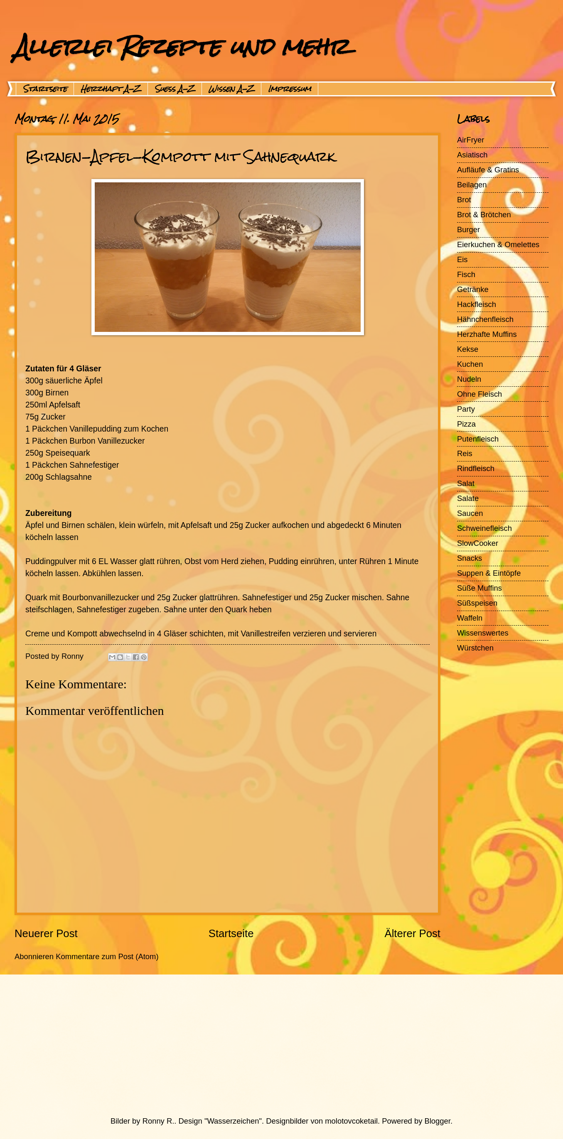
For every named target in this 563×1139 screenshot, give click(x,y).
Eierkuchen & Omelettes (498, 244)
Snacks (469, 558)
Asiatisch (472, 154)
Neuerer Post (46, 933)
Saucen (470, 513)
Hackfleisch (476, 304)
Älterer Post (412, 933)
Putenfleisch (478, 438)
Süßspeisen (477, 603)
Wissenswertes (483, 632)
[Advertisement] (261, 1045)
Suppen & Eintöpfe (489, 573)
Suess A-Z (175, 89)
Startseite (45, 89)
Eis (462, 259)
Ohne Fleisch (479, 394)
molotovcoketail (351, 1121)
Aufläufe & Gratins (488, 169)
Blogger (437, 1121)
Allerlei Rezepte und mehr (182, 46)
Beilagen (472, 184)
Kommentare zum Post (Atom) (107, 956)
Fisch (466, 274)
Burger (468, 229)
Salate (468, 498)
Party (466, 409)
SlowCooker (477, 543)
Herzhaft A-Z (111, 89)
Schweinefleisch (484, 528)
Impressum (289, 89)
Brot (464, 199)
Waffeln (469, 618)
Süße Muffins (479, 588)
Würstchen (475, 647)
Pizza (466, 424)
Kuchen (470, 364)
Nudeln (469, 379)
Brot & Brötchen (484, 214)
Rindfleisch (475, 468)
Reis (464, 453)
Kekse (467, 349)
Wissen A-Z (231, 89)
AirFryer (470, 139)
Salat (465, 483)
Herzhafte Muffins (487, 334)
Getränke (473, 289)
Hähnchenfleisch (485, 319)
